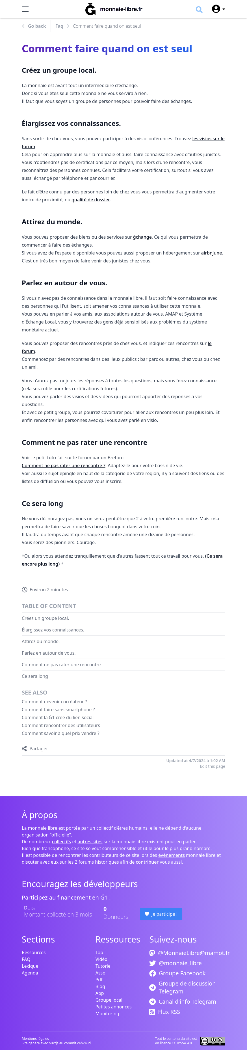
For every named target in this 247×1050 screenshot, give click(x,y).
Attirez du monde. (41, 641)
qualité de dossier (91, 200)
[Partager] (35, 748)
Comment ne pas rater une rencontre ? (63, 465)
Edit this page (212, 766)
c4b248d (84, 1043)
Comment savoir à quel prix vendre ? (60, 733)
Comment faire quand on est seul (107, 26)
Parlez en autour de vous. (49, 653)
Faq (59, 26)
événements (171, 855)
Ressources (34, 952)
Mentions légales (35, 1038)
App (100, 993)
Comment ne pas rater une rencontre (61, 664)
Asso (100, 973)
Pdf (99, 979)
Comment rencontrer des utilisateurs (61, 725)
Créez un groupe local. (45, 618)
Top (99, 952)
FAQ (26, 959)
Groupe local (109, 1000)
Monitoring (107, 1013)
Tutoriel (104, 966)
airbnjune (211, 253)
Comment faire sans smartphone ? (58, 709)
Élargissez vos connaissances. (53, 630)
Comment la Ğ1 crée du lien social (58, 717)
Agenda (30, 973)
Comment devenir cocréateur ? (54, 701)
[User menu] (216, 9)
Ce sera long (35, 676)
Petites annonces (114, 1007)
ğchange (142, 237)
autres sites (89, 841)
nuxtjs (54, 1043)
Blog (100, 986)
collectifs (61, 841)
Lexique (30, 966)
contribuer (147, 862)
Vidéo (101, 959)
